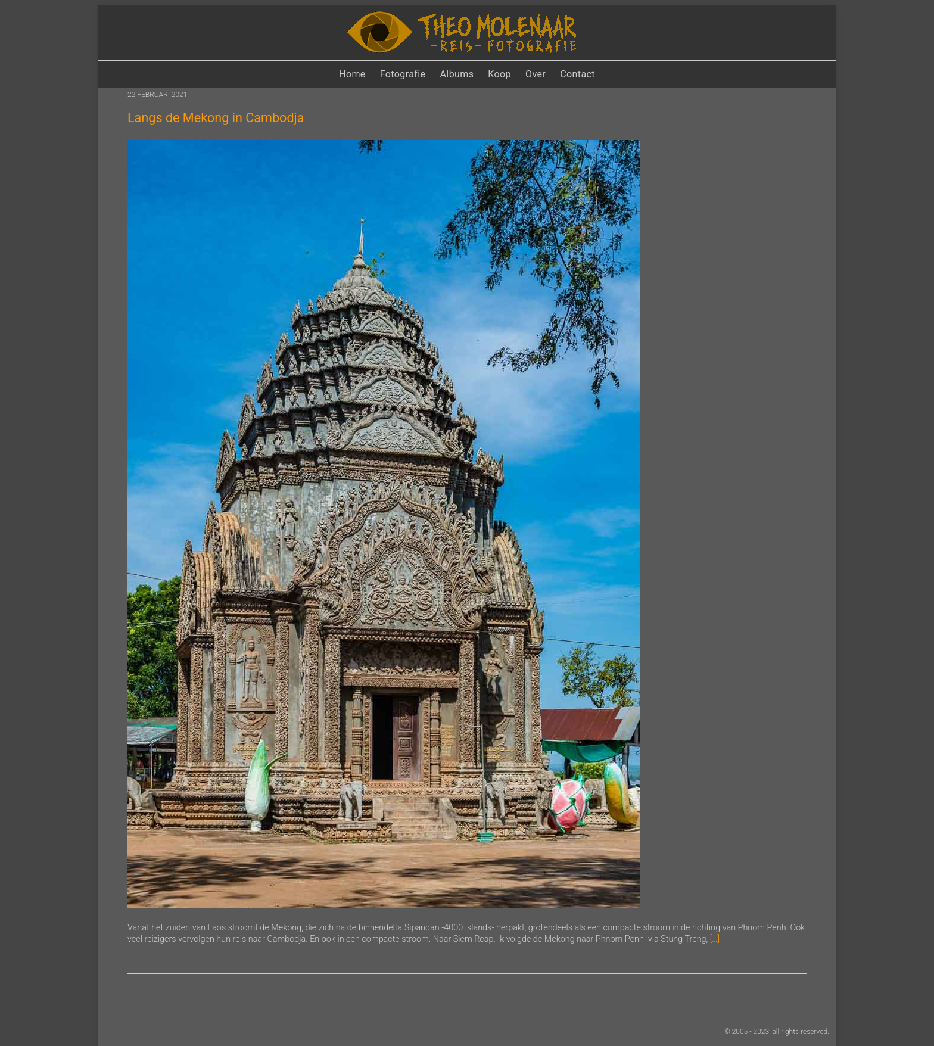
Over (535, 74)
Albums (457, 74)
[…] (715, 939)
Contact (577, 74)
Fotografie (403, 74)
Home (352, 74)
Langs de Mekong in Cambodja (215, 117)
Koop (499, 74)
